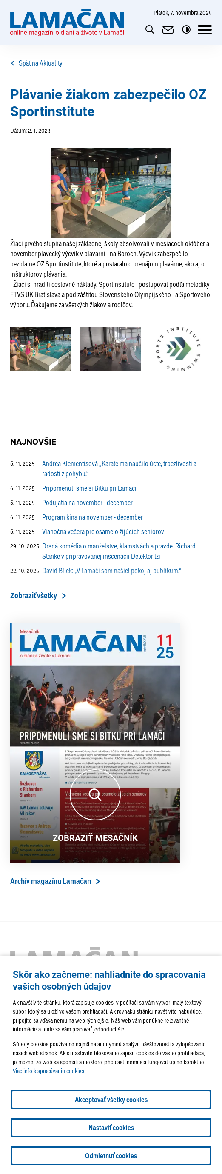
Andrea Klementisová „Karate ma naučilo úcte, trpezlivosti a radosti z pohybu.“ (103, 468)
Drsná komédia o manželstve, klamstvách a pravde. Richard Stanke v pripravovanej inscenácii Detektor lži (103, 551)
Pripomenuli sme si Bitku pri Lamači (73, 488)
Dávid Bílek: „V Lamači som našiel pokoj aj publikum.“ (96, 571)
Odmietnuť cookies (111, 1155)
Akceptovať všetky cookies (111, 1099)
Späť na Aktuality (36, 63)
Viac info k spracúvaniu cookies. (49, 1071)
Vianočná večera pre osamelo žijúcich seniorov (87, 531)
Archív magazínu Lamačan (50, 881)
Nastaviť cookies (111, 1127)
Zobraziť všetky (33, 595)
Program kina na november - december (76, 517)
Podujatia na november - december (71, 502)
